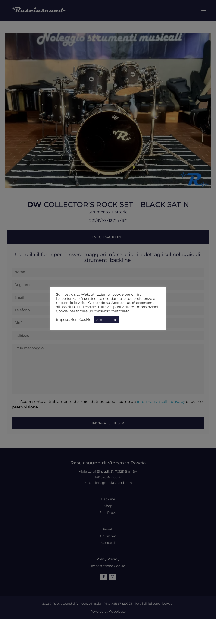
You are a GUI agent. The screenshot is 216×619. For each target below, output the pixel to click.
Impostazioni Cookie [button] (73, 320)
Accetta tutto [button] (106, 320)
